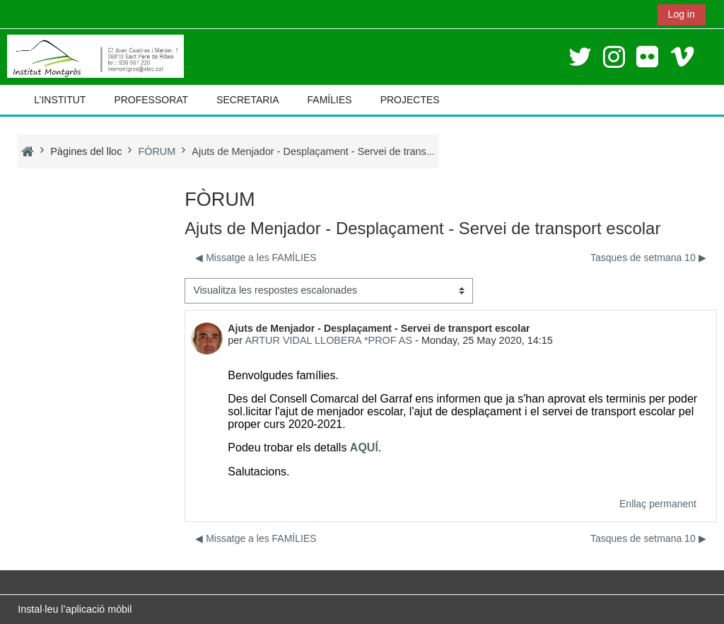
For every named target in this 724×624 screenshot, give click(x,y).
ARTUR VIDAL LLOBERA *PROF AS (328, 340)
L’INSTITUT (60, 99)
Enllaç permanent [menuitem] (657, 503)
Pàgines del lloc (86, 151)
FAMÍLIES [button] (330, 99)
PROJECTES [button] (410, 99)
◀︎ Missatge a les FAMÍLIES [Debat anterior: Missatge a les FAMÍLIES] (255, 257)
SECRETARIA (247, 99)
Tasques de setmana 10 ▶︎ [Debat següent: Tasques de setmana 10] (648, 257)
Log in (681, 14)
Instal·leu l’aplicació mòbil (75, 609)
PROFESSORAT (151, 99)
